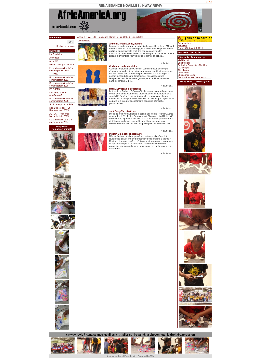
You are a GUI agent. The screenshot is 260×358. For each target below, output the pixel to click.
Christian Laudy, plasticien (123, 66)
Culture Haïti (184, 63)
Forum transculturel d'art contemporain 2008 (61, 84)
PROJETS (54, 89)
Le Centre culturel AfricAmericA (58, 93)
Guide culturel (184, 43)
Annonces (54, 57)
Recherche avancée (65, 46)
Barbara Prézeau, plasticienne (125, 89)
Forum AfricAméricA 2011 (190, 48)
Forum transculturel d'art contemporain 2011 (61, 78)
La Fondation (55, 54)
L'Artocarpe (183, 67)
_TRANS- (54, 74)
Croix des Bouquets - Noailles (192, 65)
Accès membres (114, 356)
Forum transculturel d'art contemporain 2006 (61, 99)
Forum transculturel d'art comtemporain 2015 (61, 69)
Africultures (183, 70)
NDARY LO (183, 60)
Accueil (80, 37)
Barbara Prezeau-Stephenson (192, 77)
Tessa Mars (183, 72)
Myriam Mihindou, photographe (126, 134)
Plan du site (130, 356)
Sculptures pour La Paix (61, 104)
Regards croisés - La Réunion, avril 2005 (59, 109)
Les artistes (137, 37)
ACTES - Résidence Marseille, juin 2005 (59, 114)
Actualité (53, 61)
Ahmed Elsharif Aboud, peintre (125, 43)
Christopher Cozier (187, 75)
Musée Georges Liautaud (62, 64)
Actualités (182, 45)
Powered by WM (146, 356)
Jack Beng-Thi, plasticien (122, 111)
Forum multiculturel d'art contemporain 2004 (61, 120)
